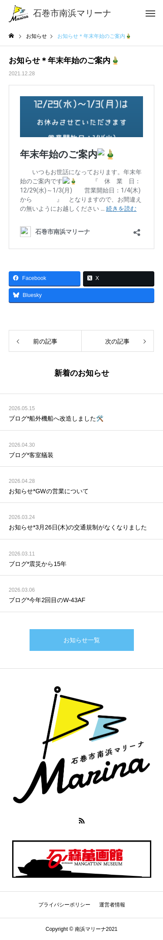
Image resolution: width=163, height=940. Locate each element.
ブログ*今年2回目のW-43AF (47, 599)
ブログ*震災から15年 (38, 563)
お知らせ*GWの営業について (49, 491)
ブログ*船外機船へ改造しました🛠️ (56, 418)
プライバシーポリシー (64, 905)
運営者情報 (112, 905)
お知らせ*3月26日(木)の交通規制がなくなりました (78, 527)
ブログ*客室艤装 (31, 454)
